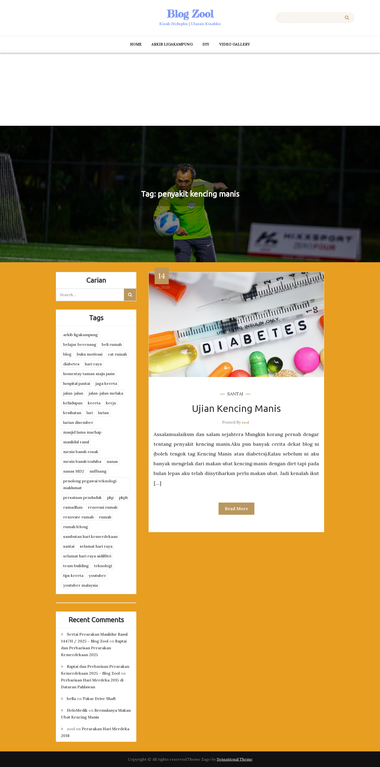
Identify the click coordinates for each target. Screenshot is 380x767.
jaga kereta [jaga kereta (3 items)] (106, 383)
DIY (205, 44)
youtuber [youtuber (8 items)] (97, 575)
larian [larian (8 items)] (103, 412)
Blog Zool (190, 14)
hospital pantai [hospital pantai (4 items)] (76, 383)
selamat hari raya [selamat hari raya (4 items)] (96, 546)
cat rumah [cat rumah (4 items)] (117, 354)
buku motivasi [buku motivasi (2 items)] (89, 354)
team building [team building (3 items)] (76, 565)
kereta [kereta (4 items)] (94, 402)
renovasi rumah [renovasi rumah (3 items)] (102, 507)
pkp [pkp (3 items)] (110, 497)
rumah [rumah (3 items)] (105, 517)
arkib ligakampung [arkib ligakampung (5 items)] (80, 334)
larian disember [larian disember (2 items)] (78, 422)
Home (136, 44)
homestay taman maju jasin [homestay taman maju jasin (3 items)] (89, 373)
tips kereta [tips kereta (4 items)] (73, 575)
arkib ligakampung (172, 44)
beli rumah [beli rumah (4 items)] (112, 344)
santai (235, 394)
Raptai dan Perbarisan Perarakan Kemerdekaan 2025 (94, 648)
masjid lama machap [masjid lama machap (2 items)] (82, 432)
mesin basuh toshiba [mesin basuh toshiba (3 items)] (82, 461)
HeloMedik (77, 710)
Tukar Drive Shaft (99, 698)
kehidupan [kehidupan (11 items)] (72, 402)
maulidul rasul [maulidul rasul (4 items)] (76, 441)
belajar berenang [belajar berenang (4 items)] (79, 344)
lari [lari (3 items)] (90, 412)
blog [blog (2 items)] (67, 354)
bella (71, 698)
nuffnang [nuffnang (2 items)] (98, 471)
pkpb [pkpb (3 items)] (123, 497)
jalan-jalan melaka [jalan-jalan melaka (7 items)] (106, 393)
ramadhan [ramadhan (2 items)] (72, 507)
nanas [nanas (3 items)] (112, 461)
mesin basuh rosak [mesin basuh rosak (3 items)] (80, 451)
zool (245, 422)
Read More (236, 508)
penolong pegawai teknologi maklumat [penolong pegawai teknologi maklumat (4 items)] (89, 484)
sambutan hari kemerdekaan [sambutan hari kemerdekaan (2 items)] (90, 536)
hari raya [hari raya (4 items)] (93, 363)
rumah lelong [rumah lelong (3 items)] (75, 526)
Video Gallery (234, 44)
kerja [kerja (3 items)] (111, 402)
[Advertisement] (190, 89)
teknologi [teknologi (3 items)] (103, 565)
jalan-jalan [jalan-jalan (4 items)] (73, 393)
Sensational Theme (234, 759)
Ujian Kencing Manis (236, 408)
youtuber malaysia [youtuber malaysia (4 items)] (80, 585)
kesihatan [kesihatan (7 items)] (72, 412)
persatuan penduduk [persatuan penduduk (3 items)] (82, 497)
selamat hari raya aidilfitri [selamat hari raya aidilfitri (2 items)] (87, 555)
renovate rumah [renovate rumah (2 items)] (78, 517)
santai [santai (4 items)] (68, 546)
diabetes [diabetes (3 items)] (71, 363)
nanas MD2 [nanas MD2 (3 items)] (73, 471)
